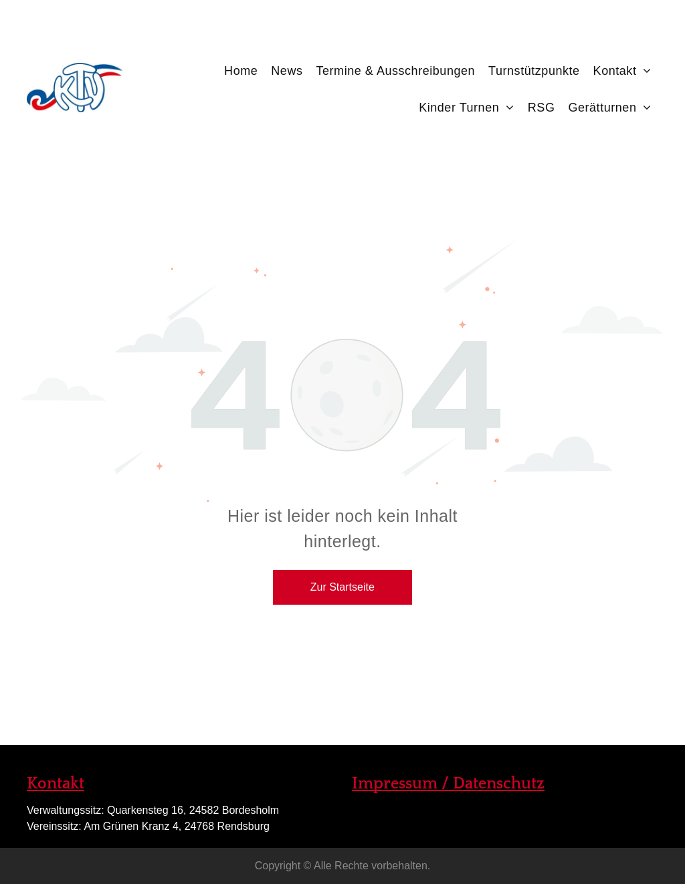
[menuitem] (240, 63)
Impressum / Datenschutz (448, 783)
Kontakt (55, 783)
